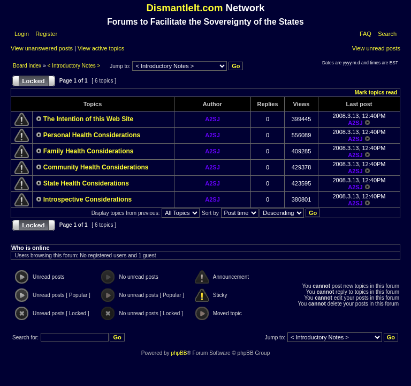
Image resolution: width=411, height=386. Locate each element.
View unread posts (376, 48)
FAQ (365, 34)
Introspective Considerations (87, 199)
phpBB (179, 353)
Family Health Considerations (88, 151)
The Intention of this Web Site (88, 119)
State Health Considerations (86, 183)
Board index (28, 66)
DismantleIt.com (184, 7)
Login (21, 34)
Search (387, 34)
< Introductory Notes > (74, 66)
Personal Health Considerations (91, 135)
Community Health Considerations (96, 167)
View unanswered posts (42, 48)
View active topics (101, 48)
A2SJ (212, 119)
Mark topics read (376, 92)
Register (45, 34)
